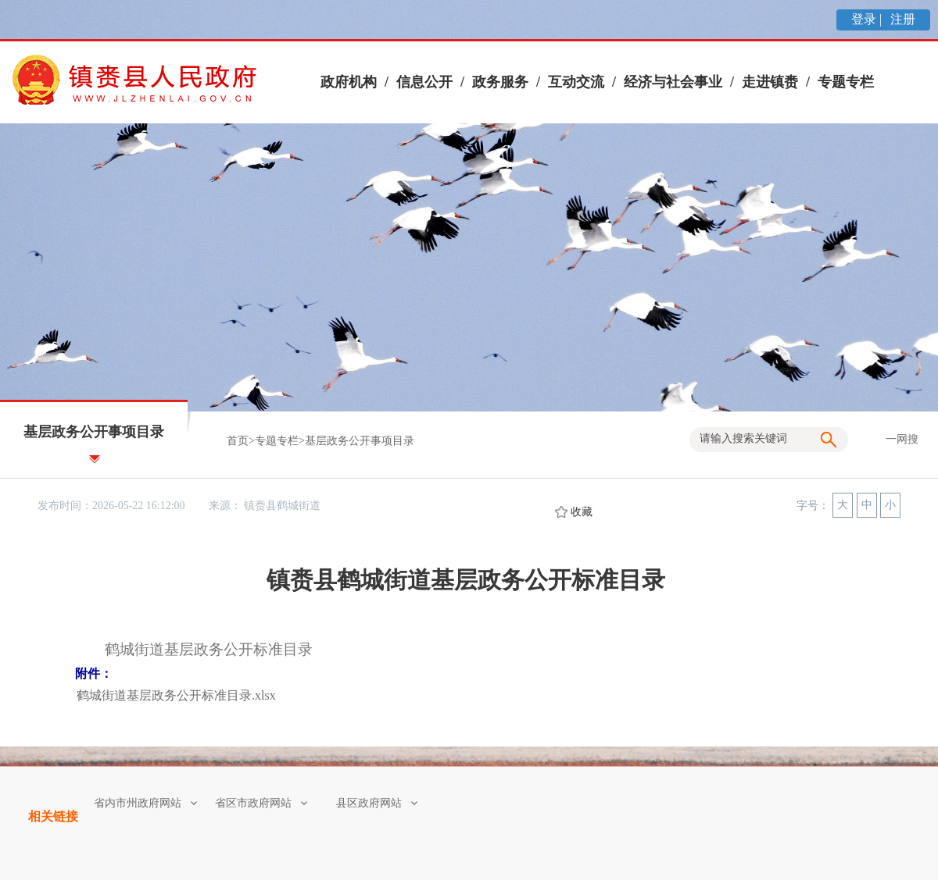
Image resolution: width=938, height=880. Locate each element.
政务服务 (500, 82)
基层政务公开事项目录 (359, 441)
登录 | (868, 19)
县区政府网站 (376, 803)
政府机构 (348, 82)
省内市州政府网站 (145, 803)
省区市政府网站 (261, 803)
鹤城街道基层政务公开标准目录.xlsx (176, 695)
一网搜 (902, 439)
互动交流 (576, 82)
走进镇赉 (770, 82)
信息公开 (424, 82)
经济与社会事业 (673, 82)
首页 (238, 441)
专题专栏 (846, 82)
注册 (901, 19)
